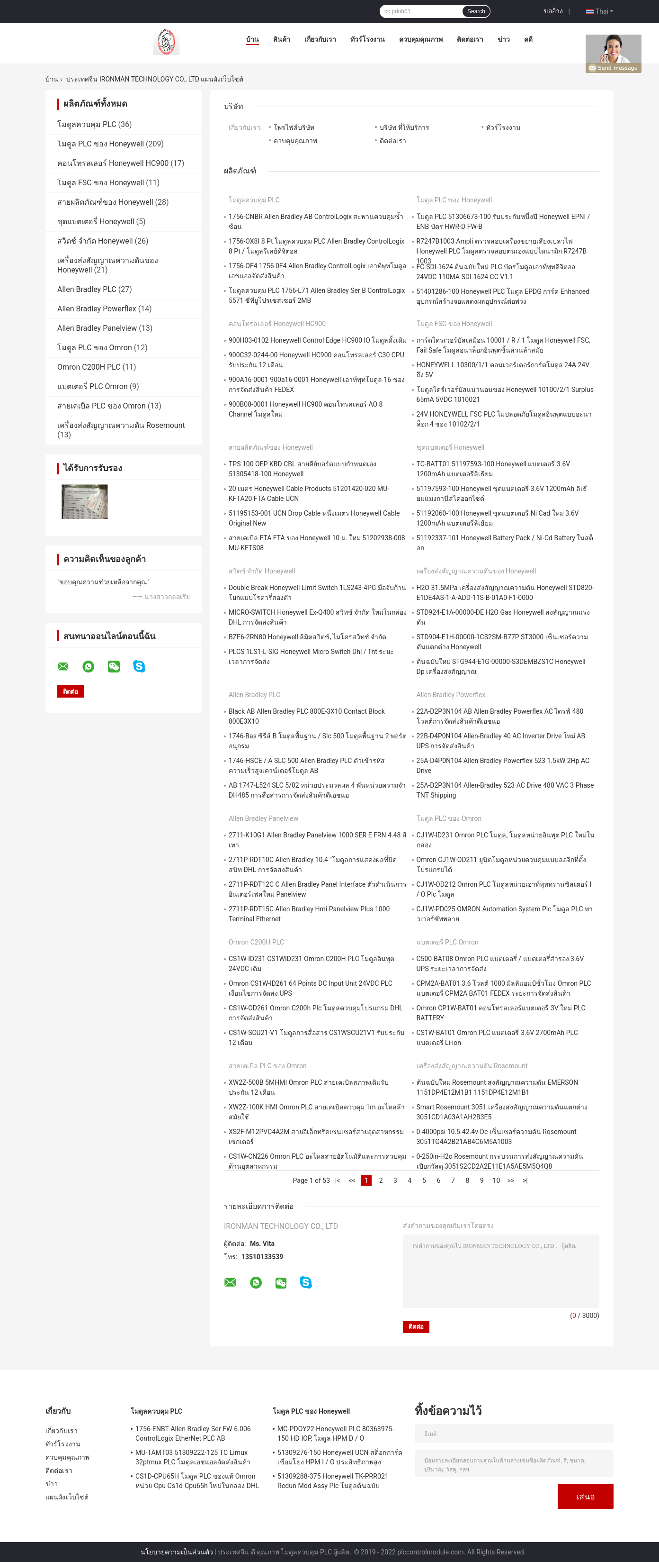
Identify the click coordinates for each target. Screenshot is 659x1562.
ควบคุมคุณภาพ (421, 39)
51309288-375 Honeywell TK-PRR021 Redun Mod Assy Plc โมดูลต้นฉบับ (333, 1480)
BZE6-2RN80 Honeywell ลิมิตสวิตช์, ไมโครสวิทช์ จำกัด (307, 637)
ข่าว (504, 39)
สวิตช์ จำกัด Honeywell (95, 240)
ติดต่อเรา (470, 39)
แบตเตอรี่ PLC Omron (92, 386)
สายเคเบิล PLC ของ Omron (101, 405)
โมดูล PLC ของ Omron (94, 347)
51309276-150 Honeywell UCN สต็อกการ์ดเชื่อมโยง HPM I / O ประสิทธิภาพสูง (339, 1457)
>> (511, 1180)
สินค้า (281, 39)
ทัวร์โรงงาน (367, 39)
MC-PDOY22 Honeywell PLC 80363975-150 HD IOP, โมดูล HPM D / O (335, 1433)
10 (496, 1180)
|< (337, 1180)
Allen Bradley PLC (86, 289)
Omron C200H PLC (89, 367)
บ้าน (252, 39)
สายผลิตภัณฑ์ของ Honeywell (105, 202)
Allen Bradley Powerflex (96, 308)
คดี (528, 39)
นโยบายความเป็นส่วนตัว (177, 1552)
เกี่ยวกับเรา (320, 39)
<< (351, 1180)
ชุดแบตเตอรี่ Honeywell (95, 221)
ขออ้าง (553, 11)
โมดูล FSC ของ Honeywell (100, 182)
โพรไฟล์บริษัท (294, 127)
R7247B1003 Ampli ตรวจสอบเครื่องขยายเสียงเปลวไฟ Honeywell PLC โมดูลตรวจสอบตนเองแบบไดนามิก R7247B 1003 (502, 251)
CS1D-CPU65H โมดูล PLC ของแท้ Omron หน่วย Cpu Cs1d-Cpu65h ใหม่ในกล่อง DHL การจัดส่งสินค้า (197, 1482)
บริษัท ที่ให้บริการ (404, 127)
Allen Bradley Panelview (97, 328)
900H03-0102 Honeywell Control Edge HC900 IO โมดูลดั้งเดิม (318, 340)
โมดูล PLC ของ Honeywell (100, 143)
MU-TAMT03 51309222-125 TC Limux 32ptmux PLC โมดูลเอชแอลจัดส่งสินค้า (192, 1457)
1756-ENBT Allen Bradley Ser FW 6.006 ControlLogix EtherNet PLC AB (193, 1433)
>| (525, 1180)
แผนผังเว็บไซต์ (67, 1497)
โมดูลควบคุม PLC (86, 124)
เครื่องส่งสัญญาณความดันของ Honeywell (476, 571)
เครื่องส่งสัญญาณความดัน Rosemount (121, 425)
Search (476, 11)
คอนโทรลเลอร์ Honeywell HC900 (113, 163)
